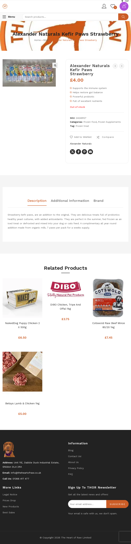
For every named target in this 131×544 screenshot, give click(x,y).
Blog (70, 450)
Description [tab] (37, 201)
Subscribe (117, 504)
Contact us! (75, 456)
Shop (46, 40)
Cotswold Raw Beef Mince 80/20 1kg (108, 325)
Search (123, 16)
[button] (55, 65)
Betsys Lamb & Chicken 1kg (22, 403)
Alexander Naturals (81, 143)
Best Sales (9, 512)
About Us (73, 462)
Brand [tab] (98, 201)
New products (11, 506)
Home (37, 40)
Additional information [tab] (70, 201)
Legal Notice (10, 494)
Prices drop (9, 500)
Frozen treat (82, 126)
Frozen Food (90, 122)
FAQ (70, 474)
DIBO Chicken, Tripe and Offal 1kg (65, 306)
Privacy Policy (76, 468)
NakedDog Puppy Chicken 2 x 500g (22, 325)
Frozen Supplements (109, 122)
